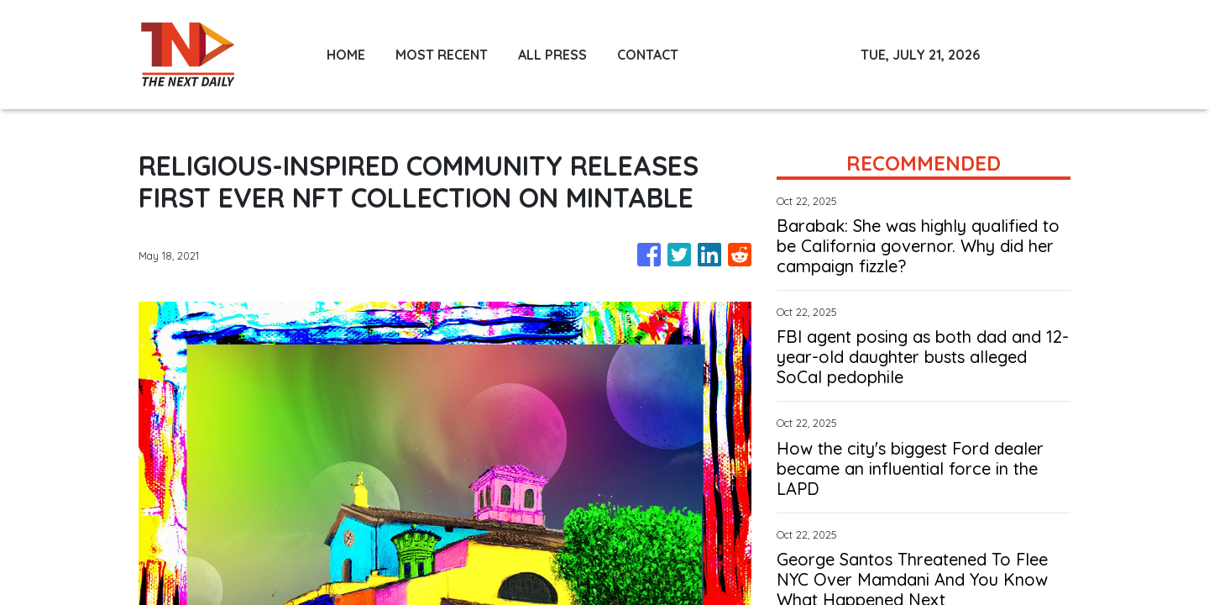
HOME (346, 54)
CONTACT (647, 54)
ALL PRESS (552, 54)
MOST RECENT (441, 54)
